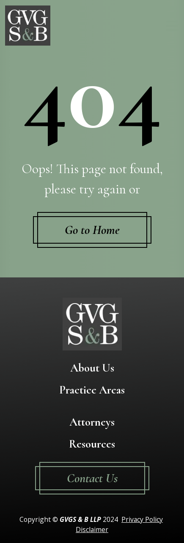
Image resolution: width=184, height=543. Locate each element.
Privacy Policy (142, 519)
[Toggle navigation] (172, 26)
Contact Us (92, 478)
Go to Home (92, 230)
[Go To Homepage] (27, 25)
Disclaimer (92, 529)
